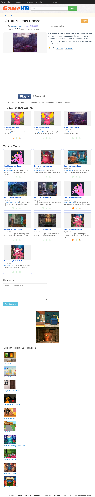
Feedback (37, 495)
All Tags (30, 2)
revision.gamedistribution (12, 202)
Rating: (10, 29)
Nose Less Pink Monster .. (43, 166)
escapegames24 (39, 132)
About (4, 495)
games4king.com (17, 26)
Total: (37, 29)
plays (62, 26)
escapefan (68, 132)
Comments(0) (38, 96)
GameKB (5, 2)
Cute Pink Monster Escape (13, 166)
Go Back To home (12, 15)
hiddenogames (9, 265)
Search (72, 8)
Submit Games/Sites (52, 495)
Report (84, 21)
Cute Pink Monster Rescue (73, 229)
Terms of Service (24, 495)
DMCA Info (67, 495)
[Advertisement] (39, 74)
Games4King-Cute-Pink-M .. (13, 261)
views (56, 26)
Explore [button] (56, 2)
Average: (30, 29)
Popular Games (42, 2)
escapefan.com (69, 170)
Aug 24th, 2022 (32, 26)
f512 (36, 202)
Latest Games (17, 2)
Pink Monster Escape (11, 127)
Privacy (12, 495)
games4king (8, 132)
